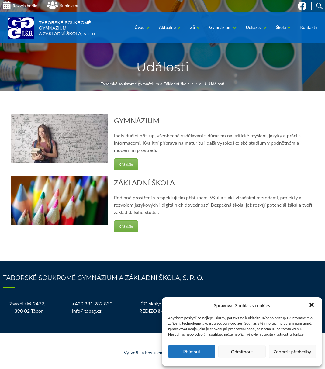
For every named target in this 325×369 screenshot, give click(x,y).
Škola (281, 27)
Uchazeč (253, 27)
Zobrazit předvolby (292, 351)
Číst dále (126, 164)
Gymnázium (220, 27)
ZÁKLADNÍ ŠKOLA (144, 182)
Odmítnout (242, 351)
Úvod (139, 27)
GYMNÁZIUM (137, 120)
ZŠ (192, 27)
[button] (312, 305)
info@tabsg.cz (87, 311)
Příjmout (191, 351)
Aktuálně (167, 27)
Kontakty (308, 27)
